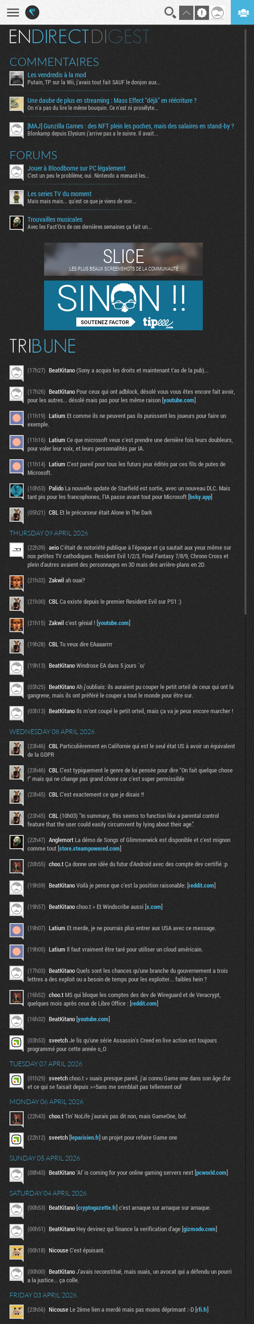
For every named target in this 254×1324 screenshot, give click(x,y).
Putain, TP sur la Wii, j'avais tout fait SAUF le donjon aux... (94, 82)
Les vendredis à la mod (56, 75)
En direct (49, 36)
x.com (153, 906)
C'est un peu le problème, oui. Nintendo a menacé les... (88, 175)
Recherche (170, 13)
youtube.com (178, 400)
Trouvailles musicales (54, 219)
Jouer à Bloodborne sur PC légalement (76, 168)
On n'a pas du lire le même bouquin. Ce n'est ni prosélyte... (92, 107)
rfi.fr (202, 1309)
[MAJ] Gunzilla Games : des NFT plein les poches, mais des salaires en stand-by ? (130, 126)
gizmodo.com (199, 1228)
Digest (120, 36)
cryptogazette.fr (97, 1207)
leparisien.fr (85, 1137)
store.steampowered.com (89, 848)
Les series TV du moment (59, 194)
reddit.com (201, 885)
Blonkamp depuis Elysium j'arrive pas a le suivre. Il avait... (92, 133)
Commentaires (54, 61)
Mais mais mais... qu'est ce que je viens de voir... (81, 201)
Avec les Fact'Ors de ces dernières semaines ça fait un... (89, 226)
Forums (33, 155)
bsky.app (200, 496)
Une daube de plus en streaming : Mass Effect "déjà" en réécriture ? (112, 100)
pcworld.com (211, 1172)
